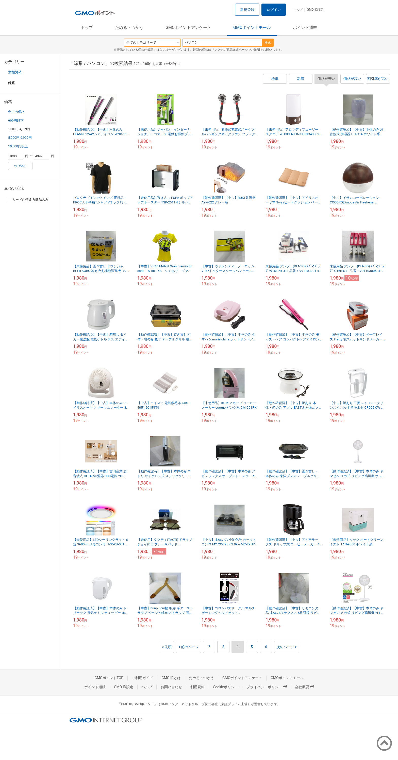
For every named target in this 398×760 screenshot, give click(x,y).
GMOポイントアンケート (188, 27)
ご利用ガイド (142, 678)
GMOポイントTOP (108, 678)
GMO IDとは (171, 678)
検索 (267, 42)
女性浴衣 (15, 72)
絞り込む (20, 166)
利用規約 (197, 687)
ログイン (274, 10)
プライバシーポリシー (266, 687)
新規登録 (247, 10)
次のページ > (286, 647)
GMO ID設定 (315, 9)
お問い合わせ (171, 687)
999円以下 (16, 121)
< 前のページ (188, 647)
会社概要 (304, 687)
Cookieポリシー (225, 687)
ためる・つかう (129, 27)
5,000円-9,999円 (20, 138)
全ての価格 (16, 112)
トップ (87, 27)
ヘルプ (298, 9)
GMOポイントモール (252, 27)
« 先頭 (167, 647)
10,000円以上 (18, 146)
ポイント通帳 (305, 27)
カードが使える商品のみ (27, 199)
